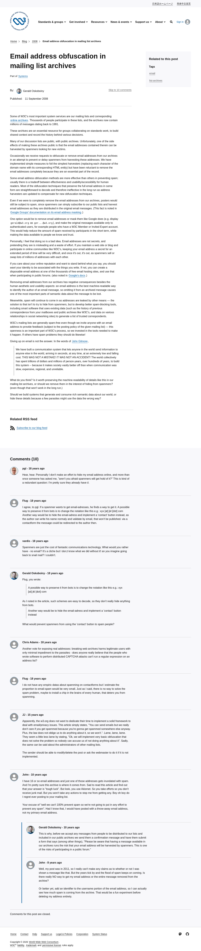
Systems (23, 76)
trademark (31, 945)
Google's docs (77, 275)
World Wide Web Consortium (43, 942)
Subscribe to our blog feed (32, 428)
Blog (24, 41)
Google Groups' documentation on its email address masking (45, 212)
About (159, 22)
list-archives (155, 80)
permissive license (51, 945)
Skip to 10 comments (119, 89)
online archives (19, 120)
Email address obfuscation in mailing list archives (72, 41)
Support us (142, 22)
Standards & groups (50, 22)
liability (20, 945)
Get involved (77, 22)
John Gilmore (80, 341)
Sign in (183, 21)
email (152, 73)
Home (13, 41)
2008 (34, 41)
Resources (98, 22)
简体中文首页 (184, 3)
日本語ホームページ (162, 3)
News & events (120, 22)
